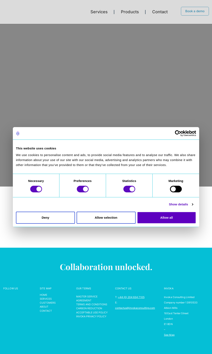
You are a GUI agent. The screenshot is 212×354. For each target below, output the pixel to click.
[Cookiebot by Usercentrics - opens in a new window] (178, 133)
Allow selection (106, 217)
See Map (169, 334)
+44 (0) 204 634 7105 (131, 297)
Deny (45, 217)
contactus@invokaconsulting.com (135, 307)
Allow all (166, 217)
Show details (178, 204)
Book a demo (195, 11)
